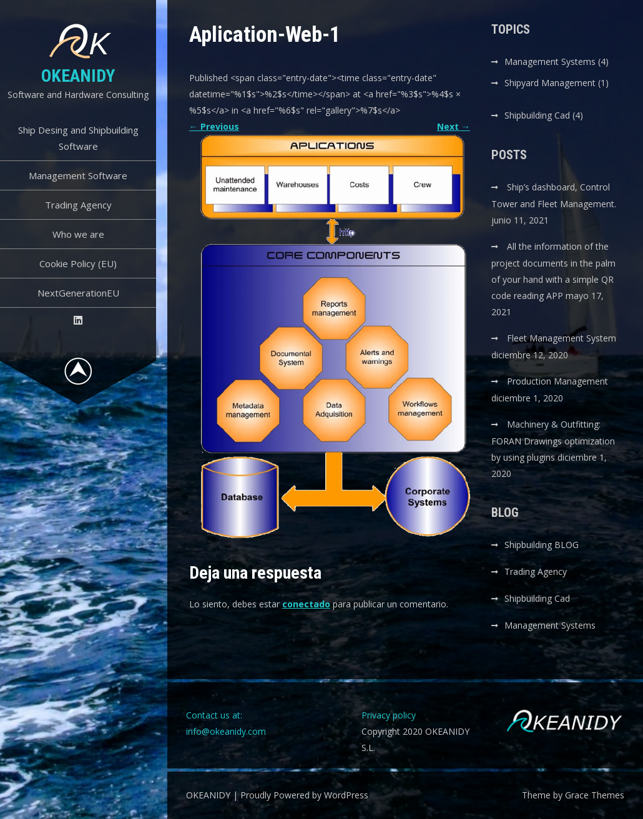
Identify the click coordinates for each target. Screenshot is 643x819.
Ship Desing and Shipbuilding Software (78, 138)
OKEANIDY (78, 76)
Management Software (78, 175)
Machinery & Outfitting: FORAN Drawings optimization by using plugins (553, 440)
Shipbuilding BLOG (541, 545)
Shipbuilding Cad (537, 115)
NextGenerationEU (78, 293)
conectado (306, 604)
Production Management (557, 381)
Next (453, 126)
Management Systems (550, 61)
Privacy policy (388, 715)
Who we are (78, 234)
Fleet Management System (561, 338)
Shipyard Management (550, 83)
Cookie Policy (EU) (78, 263)
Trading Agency (78, 205)
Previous (214, 126)
